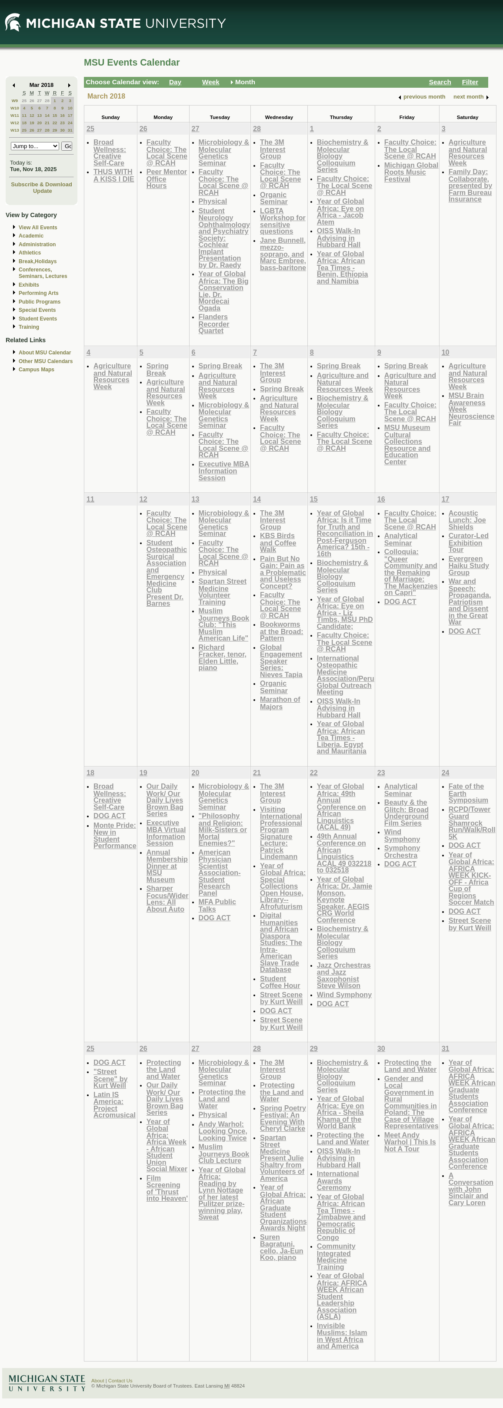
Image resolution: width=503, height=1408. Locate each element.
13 (39, 115)
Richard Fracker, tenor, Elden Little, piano (223, 657)
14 (47, 115)
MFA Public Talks (217, 905)
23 (62, 122)
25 (24, 100)
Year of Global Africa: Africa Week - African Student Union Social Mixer (167, 1145)
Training (29, 327)
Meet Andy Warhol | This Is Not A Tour (410, 1142)
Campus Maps (36, 370)
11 (24, 115)
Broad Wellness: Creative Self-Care (109, 152)
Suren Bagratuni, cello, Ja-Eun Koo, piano (281, 1247)
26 (32, 100)
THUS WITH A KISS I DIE (113, 175)
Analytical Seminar (400, 539)
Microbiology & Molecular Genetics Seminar (224, 152)
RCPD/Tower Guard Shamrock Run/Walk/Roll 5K (472, 822)
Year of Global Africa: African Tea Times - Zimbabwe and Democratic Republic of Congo (341, 1217)
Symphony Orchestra (402, 851)
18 (24, 122)
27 (39, 100)
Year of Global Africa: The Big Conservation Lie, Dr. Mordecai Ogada (224, 291)
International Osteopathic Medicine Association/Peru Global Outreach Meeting (345, 675)
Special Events (37, 310)
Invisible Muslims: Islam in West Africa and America (342, 1336)
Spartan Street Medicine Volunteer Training (223, 591)
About (97, 1380)
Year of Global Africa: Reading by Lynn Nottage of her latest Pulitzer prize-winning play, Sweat (222, 1193)
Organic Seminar (274, 198)
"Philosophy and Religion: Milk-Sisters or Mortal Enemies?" (223, 829)
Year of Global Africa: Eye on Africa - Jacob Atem (340, 211)
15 (55, 115)
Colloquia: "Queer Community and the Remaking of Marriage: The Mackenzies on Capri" (411, 572)
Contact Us (120, 1380)
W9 (15, 100)
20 (39, 122)
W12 (14, 122)
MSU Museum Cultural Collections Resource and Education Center (407, 444)
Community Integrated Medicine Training (336, 1256)
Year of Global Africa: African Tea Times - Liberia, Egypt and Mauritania (341, 737)
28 (47, 100)
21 (47, 122)
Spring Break (158, 369)
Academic (31, 236)
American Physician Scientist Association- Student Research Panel (220, 872)
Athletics (30, 253)
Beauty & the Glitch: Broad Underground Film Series (406, 812)
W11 (14, 115)
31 (70, 130)
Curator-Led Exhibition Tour (469, 542)
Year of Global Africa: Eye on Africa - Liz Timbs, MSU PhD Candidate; (345, 612)
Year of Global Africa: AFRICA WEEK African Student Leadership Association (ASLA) (342, 1296)
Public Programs (39, 302)
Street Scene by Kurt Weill (281, 998)
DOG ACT (400, 601)
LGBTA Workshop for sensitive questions (283, 221)
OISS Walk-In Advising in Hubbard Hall (339, 237)
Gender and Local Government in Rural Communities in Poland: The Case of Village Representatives (411, 1102)
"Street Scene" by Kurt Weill (110, 1078)
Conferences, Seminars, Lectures (43, 273)
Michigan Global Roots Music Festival (411, 172)
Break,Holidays (38, 261)
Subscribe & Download (41, 184)
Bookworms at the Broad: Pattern (281, 631)
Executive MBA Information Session (224, 471)
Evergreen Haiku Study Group (469, 565)
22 (55, 122)
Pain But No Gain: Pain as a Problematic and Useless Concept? (283, 572)
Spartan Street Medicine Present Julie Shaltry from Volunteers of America (282, 1158)
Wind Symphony (344, 994)
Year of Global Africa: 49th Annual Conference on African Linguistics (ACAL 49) (341, 806)
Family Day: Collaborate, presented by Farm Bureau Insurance (471, 185)
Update (42, 191)
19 (32, 122)
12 (32, 115)
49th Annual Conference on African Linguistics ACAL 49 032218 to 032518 (344, 853)
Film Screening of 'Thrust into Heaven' (167, 1188)
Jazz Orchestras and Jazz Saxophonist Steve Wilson (344, 975)
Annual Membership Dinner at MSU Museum (167, 865)
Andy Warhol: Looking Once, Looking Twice (223, 1131)
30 (62, 130)
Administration (37, 244)
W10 (14, 108)
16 (62, 115)
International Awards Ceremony (338, 1180)
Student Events (38, 319)
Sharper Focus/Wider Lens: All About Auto (168, 898)
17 (70, 115)
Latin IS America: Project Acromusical (114, 1105)
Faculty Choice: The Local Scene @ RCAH (167, 152)
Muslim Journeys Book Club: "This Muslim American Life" (224, 624)
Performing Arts (39, 293)
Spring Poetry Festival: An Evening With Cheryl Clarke (283, 1118)
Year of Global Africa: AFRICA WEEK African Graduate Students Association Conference (472, 1086)
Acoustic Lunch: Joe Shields (467, 520)
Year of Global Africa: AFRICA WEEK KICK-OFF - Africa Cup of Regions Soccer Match (471, 878)
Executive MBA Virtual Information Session (166, 833)
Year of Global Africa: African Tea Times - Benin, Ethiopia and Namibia (342, 267)
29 (55, 130)
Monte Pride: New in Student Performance (115, 835)
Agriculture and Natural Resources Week (468, 152)
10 (70, 108)
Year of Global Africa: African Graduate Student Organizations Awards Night (283, 1207)
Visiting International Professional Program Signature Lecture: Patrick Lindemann (281, 833)
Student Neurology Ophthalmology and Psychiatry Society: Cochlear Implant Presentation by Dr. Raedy (224, 238)
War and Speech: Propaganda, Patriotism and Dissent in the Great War (470, 601)
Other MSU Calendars (46, 361)
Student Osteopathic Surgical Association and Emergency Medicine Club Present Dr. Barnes (167, 573)
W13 (14, 130)
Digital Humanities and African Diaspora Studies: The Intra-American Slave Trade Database (281, 942)
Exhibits (29, 285)
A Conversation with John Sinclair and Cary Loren (471, 1188)
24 (70, 122)
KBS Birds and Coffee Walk (278, 542)
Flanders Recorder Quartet (214, 323)
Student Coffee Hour (280, 982)
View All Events (38, 228)
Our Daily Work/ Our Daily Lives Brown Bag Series (165, 799)
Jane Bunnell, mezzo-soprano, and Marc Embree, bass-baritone (283, 253)
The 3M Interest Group (272, 149)
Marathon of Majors (280, 703)
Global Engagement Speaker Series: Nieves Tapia (281, 660)
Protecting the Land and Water (164, 1069)
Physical (213, 201)
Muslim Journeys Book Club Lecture (224, 1153)
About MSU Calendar (45, 353)
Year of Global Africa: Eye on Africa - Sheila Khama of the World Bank (340, 1112)
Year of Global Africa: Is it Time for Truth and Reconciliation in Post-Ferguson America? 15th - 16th (345, 533)
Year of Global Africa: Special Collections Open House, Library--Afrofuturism (283, 886)
